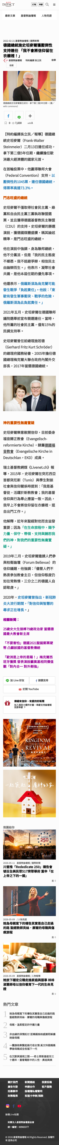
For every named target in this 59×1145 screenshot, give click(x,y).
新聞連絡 (30, 1082)
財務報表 (13, 1096)
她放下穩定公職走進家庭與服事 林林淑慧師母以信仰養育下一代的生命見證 (28, 984)
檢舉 (53, 60)
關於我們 (13, 1082)
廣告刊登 (13, 1087)
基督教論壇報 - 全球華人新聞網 (8, 4)
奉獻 (41, 4)
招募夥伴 (13, 1091)
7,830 (17, 123)
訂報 (34, 4)
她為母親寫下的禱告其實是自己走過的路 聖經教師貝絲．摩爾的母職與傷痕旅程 (28, 927)
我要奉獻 (20, 707)
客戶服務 (47, 1087)
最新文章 (10, 15)
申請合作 (30, 1087)
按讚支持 (42, 680)
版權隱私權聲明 (33, 1091)
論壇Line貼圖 (12, 1114)
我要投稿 (47, 1082)
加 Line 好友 (15, 680)
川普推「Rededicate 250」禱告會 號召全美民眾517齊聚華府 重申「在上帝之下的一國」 (28, 871)
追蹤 (11, 65)
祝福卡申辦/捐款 (34, 1096)
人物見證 (47, 15)
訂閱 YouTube (29, 689)
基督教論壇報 (28, 15)
